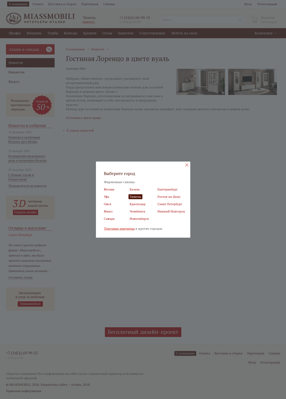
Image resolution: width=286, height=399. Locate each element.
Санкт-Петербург (169, 204)
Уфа (106, 197)
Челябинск (137, 211)
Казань (135, 189)
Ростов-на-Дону (169, 197)
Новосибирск (139, 219)
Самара (109, 219)
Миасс (108, 211)
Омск (107, 204)
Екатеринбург (167, 189)
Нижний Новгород (171, 211)
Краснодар (138, 204)
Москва (109, 189)
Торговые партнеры (119, 228)
